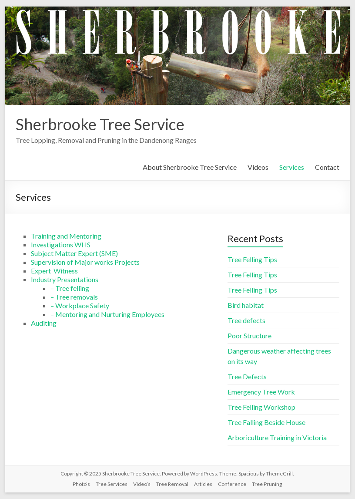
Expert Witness (54, 270)
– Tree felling (69, 288)
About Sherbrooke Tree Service (190, 167)
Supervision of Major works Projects (85, 262)
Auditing (44, 323)
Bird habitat (246, 305)
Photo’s (81, 484)
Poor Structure (249, 335)
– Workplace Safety (79, 305)
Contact (327, 167)
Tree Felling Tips (252, 259)
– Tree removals (74, 297)
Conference (232, 484)
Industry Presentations (64, 279)
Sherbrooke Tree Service (100, 124)
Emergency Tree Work (261, 392)
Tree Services (111, 484)
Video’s (142, 484)
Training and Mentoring (66, 236)
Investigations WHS (60, 244)
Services (291, 167)
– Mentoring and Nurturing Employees (107, 314)
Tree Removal (172, 484)
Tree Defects (247, 376)
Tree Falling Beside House (266, 422)
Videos (258, 167)
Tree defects (246, 320)
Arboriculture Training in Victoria (277, 437)
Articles (203, 484)
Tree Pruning (267, 484)
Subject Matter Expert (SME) (74, 253)
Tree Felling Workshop (261, 407)
